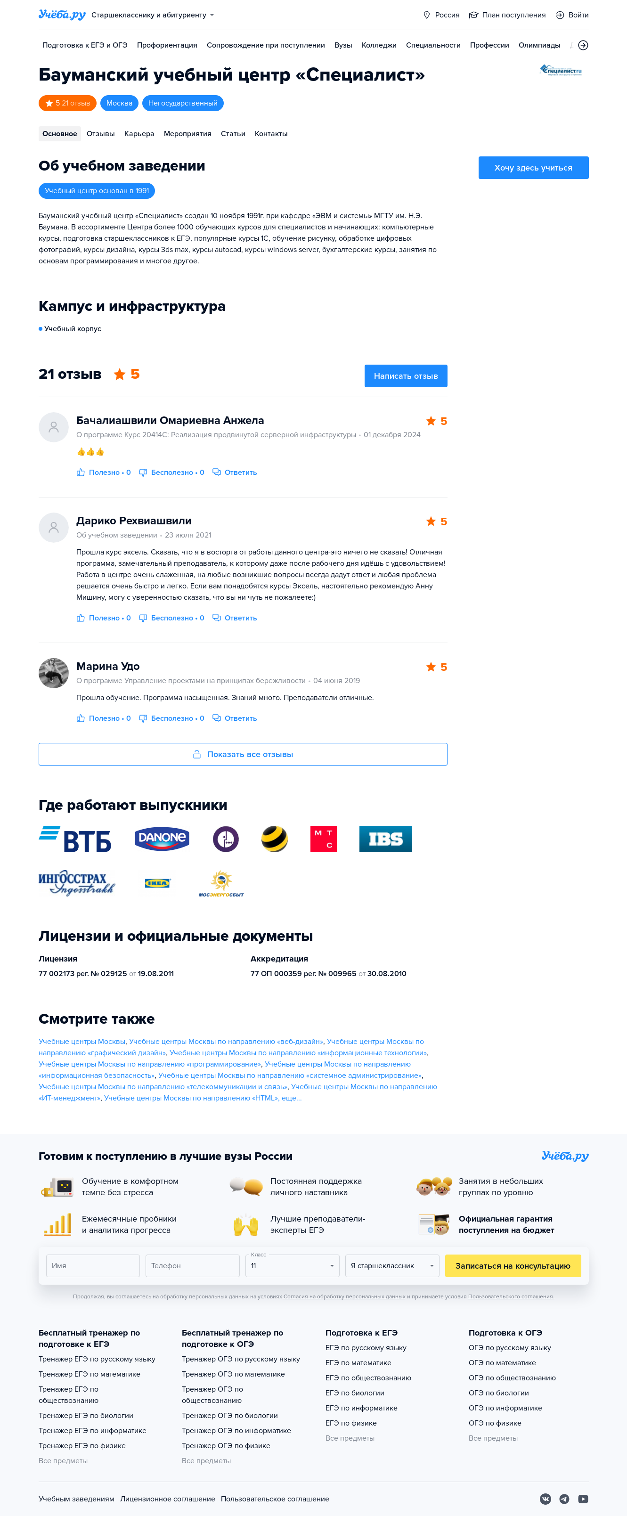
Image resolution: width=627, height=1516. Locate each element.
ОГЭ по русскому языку (510, 1348)
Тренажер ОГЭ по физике (226, 1446)
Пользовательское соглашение (275, 1499)
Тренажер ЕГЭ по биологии (86, 1415)
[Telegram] (564, 1499)
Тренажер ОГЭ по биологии (230, 1415)
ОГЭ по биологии (499, 1393)
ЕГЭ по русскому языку (366, 1348)
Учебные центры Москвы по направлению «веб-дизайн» (226, 1041)
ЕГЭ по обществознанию (368, 1378)
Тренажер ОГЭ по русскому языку (241, 1359)
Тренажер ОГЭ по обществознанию (212, 1395)
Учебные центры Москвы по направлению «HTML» (191, 1098)
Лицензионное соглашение (167, 1499)
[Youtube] (583, 1499)
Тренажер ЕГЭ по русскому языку (97, 1359)
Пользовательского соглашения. (511, 1296)
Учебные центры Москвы (82, 1041)
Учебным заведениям (76, 1499)
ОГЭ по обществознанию (512, 1378)
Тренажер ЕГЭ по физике (82, 1446)
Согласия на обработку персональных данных (345, 1296)
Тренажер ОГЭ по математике (233, 1374)
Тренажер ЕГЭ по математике (89, 1374)
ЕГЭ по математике (358, 1363)
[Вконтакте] (545, 1499)
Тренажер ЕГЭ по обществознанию (68, 1395)
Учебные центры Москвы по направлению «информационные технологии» (298, 1053)
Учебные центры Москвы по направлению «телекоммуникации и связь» (163, 1087)
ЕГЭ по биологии (355, 1393)
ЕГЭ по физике (351, 1423)
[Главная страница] (62, 15)
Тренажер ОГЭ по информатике (236, 1430)
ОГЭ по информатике (505, 1408)
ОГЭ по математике (502, 1363)
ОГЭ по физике (495, 1423)
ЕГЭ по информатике (362, 1408)
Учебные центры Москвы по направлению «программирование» (150, 1064)
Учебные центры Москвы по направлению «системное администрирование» (290, 1075)
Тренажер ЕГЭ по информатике (93, 1430)
